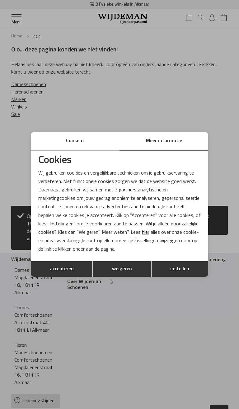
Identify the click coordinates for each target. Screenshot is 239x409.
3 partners (126, 190)
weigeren (122, 269)
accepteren (62, 269)
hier (145, 232)
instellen (179, 269)
